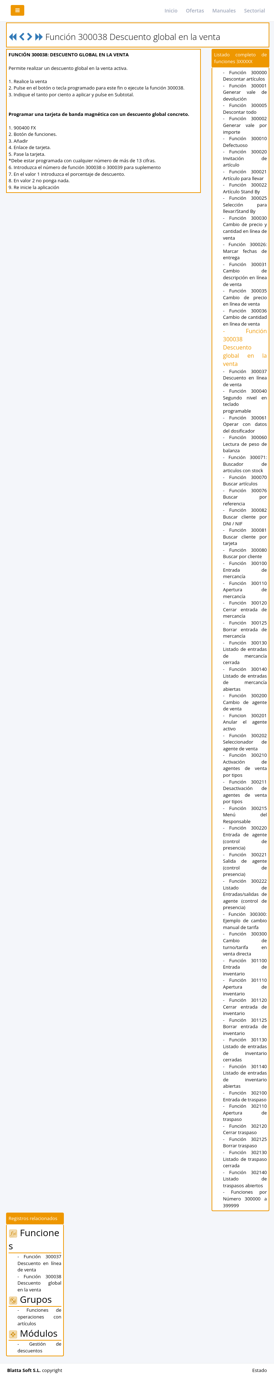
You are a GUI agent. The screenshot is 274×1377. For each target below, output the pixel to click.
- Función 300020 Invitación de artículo (245, 158)
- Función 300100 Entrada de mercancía (245, 570)
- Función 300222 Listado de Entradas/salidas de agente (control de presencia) (245, 894)
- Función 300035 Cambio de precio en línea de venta (245, 297)
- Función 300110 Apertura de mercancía (245, 590)
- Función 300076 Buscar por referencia (245, 497)
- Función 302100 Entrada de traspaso (245, 1096)
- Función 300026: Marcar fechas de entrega (245, 251)
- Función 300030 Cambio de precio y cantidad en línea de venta (245, 228)
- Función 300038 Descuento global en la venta (245, 347)
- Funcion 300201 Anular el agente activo (245, 722)
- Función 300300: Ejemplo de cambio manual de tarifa (245, 920)
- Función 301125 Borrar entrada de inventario (245, 1026)
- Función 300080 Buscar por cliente (245, 553)
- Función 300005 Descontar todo (245, 108)
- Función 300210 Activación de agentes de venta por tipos (245, 765)
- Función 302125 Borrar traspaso (245, 1142)
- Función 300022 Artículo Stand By (245, 188)
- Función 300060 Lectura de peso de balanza (245, 444)
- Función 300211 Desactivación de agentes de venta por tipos (245, 792)
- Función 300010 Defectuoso (245, 141)
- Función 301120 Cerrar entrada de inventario (245, 1006)
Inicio (170, 10)
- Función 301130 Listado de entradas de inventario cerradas (245, 1049)
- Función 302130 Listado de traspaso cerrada (245, 1159)
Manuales (224, 10)
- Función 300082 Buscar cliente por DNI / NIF (245, 516)
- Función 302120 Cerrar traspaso (245, 1129)
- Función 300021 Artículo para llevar (245, 175)
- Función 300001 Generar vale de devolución (245, 92)
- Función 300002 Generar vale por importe (245, 125)
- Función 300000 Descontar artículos (245, 75)
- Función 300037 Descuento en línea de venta (245, 378)
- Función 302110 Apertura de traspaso (245, 1112)
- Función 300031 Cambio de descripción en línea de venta (245, 274)
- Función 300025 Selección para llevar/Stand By (245, 204)
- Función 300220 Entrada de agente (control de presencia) (245, 838)
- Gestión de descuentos (39, 1347)
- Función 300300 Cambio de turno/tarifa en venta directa (245, 943)
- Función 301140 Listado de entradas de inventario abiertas (245, 1076)
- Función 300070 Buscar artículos (245, 480)
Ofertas (195, 10)
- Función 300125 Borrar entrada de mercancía (245, 629)
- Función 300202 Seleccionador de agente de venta (245, 742)
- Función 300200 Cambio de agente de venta (245, 702)
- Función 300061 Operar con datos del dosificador (245, 424)
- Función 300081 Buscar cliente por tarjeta (245, 536)
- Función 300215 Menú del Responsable (245, 815)
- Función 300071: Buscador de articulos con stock (245, 464)
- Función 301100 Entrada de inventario (245, 967)
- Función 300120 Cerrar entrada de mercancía (245, 609)
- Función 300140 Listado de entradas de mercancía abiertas (245, 679)
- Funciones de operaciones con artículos (39, 1316)
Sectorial (254, 10)
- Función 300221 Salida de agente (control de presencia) (245, 864)
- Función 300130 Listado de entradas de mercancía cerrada (245, 652)
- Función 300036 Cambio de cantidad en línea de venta (245, 317)
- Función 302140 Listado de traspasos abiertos (245, 1179)
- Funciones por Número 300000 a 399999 (245, 1198)
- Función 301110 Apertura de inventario (245, 986)
